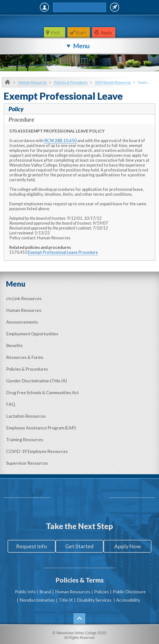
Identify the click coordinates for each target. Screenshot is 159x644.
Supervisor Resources (27, 463)
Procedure (21, 119)
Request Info (31, 546)
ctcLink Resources (24, 298)
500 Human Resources (113, 82)
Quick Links (114, 7)
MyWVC (44, 7)
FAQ (10, 404)
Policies (101, 591)
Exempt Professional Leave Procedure (63, 252)
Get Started (79, 546)
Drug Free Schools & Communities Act (42, 392)
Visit (55, 32)
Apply (106, 32)
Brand (45, 591)
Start (81, 32)
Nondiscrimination (37, 600)
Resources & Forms (24, 357)
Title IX (66, 600)
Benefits (14, 345)
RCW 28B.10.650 (60, 140)
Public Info (25, 591)
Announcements (22, 322)
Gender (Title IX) (36, 380)
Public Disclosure (129, 591)
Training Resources (24, 439)
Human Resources (32, 82)
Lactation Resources (26, 416)
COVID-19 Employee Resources (37, 451)
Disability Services (94, 600)
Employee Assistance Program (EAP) (41, 427)
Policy (16, 108)
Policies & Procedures (71, 82)
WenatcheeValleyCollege (78, 21)
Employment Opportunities (32, 333)
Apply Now (127, 546)
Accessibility (128, 600)
